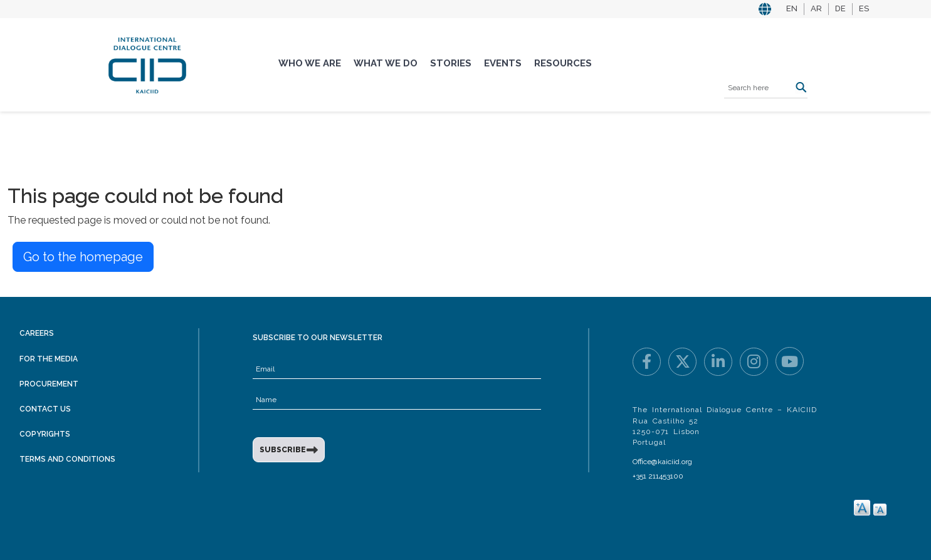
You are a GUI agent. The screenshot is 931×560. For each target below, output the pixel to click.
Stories (450, 63)
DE (840, 8)
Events (503, 63)
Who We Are (309, 63)
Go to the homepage (83, 256)
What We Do (386, 63)
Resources (563, 63)
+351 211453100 (658, 476)
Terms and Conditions (67, 459)
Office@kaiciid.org (662, 461)
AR (816, 8)
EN (791, 8)
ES (864, 8)
